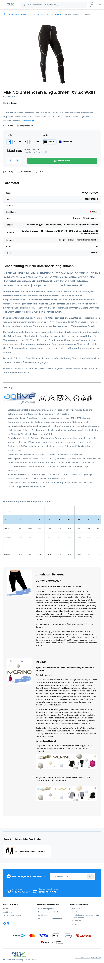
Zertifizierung (43, 915)
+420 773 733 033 (21, 891)
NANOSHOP (76, 909)
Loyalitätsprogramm (46, 909)
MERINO (58, 14)
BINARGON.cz (96, 958)
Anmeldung (90, 876)
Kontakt (75, 912)
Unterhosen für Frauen (51, 574)
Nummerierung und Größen (49, 912)
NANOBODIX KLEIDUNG (18, 14)
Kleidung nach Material (41, 14)
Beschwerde (76, 921)
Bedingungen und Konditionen (50, 918)
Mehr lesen (27, 120)
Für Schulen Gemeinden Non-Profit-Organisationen (86, 916)
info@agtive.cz (47, 891)
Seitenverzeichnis (31, 959)
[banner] (10, 5)
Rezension (76, 924)
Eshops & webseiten (82, 958)
